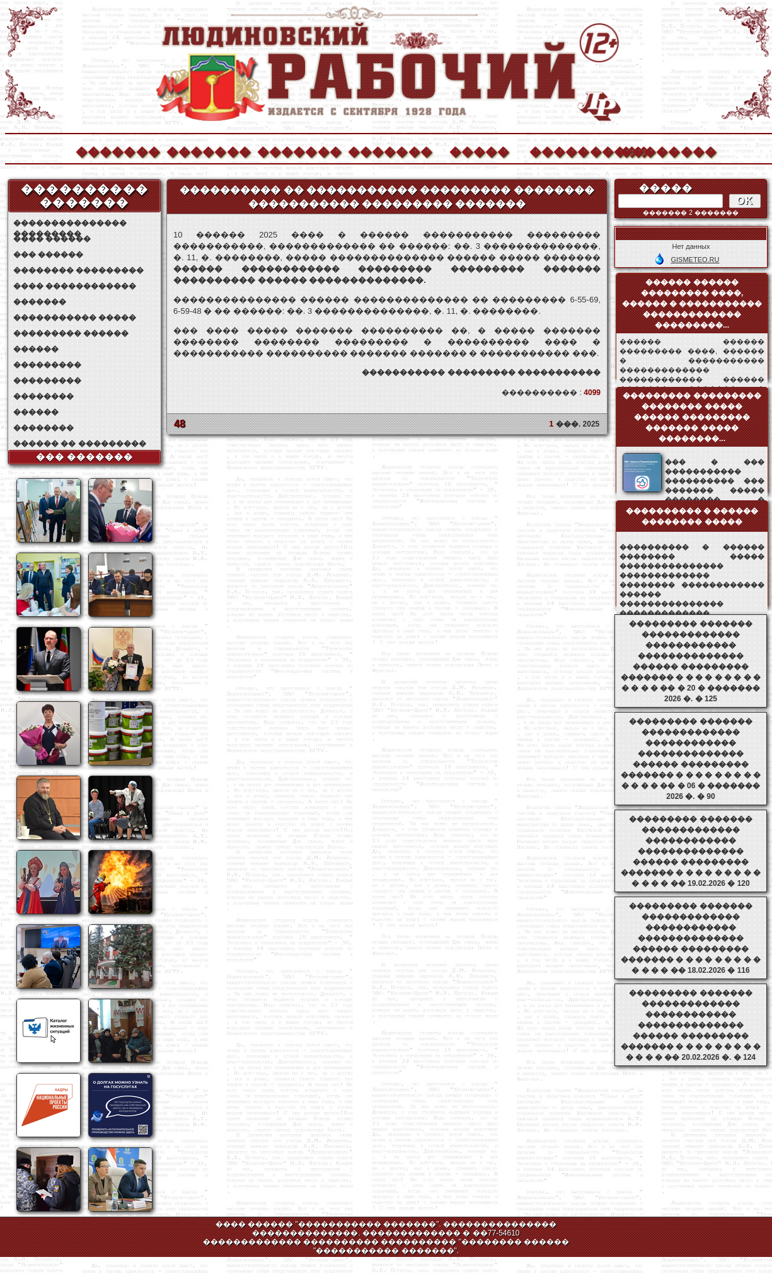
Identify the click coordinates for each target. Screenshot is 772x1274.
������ (36, 349)
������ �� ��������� (79, 443)
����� (479, 150)
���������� (571, 150)
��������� (47, 364)
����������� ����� (74, 317)
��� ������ (48, 254)
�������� (661, 150)
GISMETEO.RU (695, 259)
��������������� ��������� (70, 223)
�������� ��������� (78, 270)
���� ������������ (74, 286)
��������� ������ (71, 333)
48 (179, 423)
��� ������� (85, 457)
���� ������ (52, 238)
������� (117, 150)
